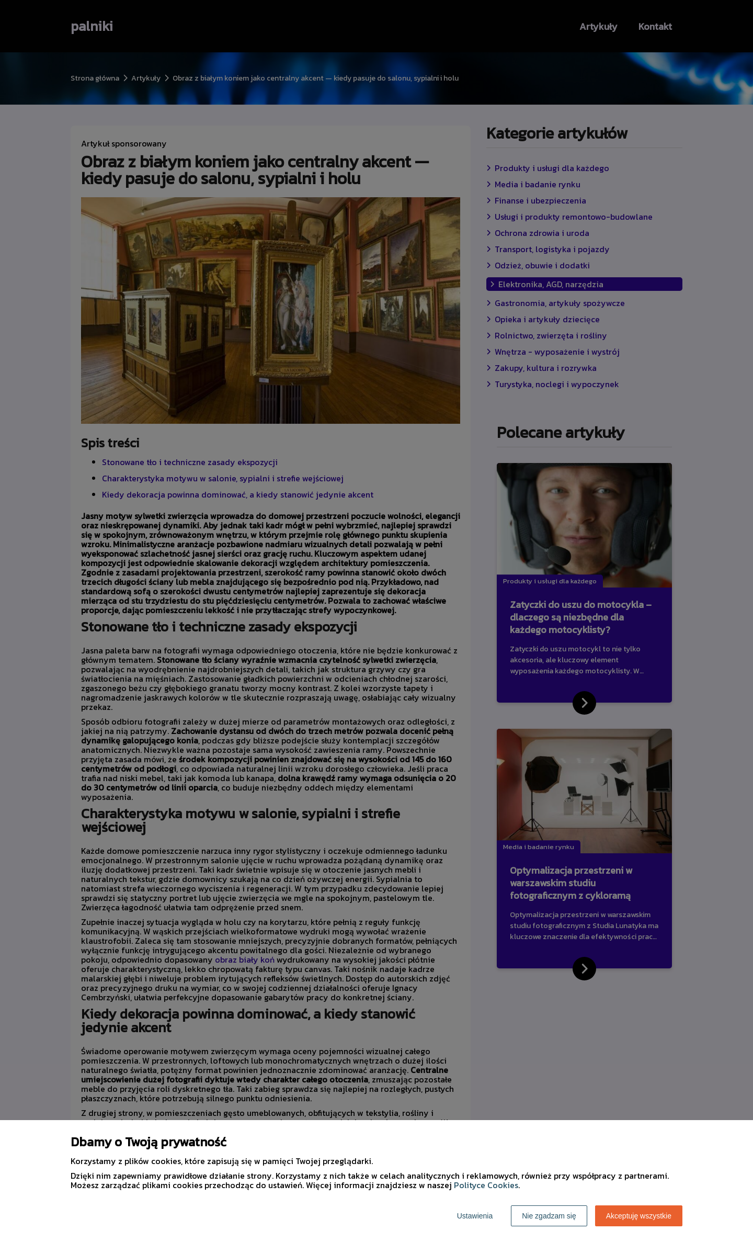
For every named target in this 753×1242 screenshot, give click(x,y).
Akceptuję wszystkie (638, 1216)
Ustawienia (475, 1216)
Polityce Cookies (486, 1185)
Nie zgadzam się (549, 1216)
